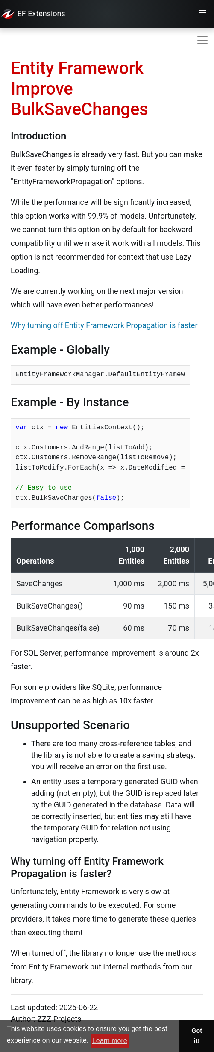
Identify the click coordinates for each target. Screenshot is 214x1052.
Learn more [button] (109, 1040)
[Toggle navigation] (202, 14)
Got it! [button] (196, 1035)
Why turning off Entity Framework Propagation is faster (104, 325)
